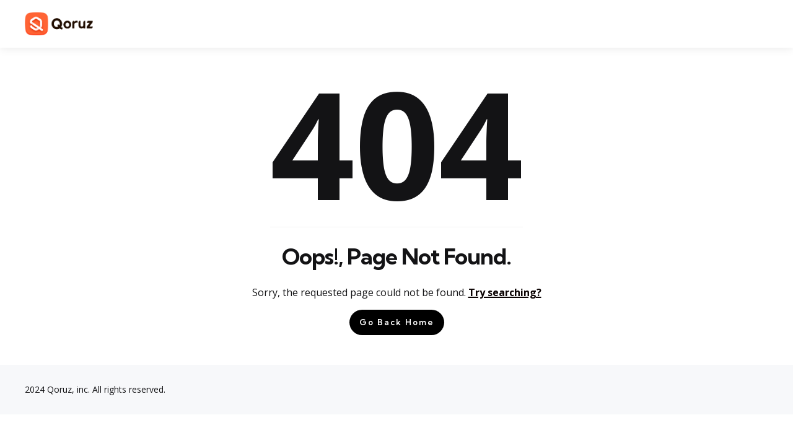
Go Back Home (396, 322)
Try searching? (504, 292)
